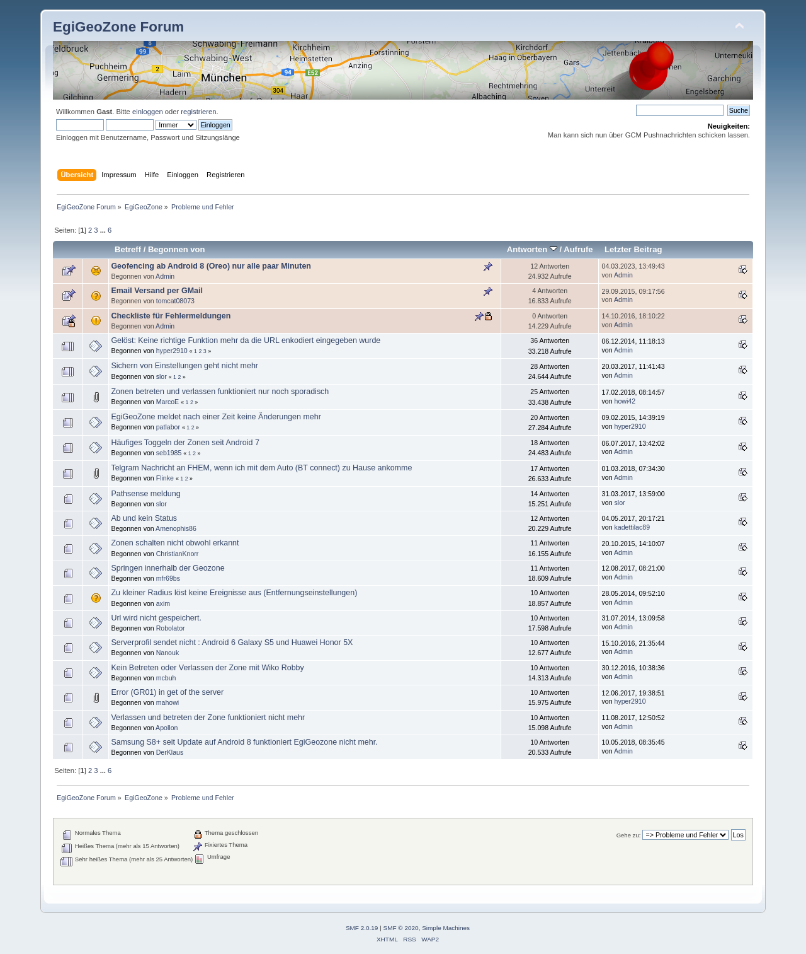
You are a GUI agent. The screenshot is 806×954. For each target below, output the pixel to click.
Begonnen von (176, 249)
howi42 (625, 401)
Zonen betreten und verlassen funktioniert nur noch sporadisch (220, 391)
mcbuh (166, 678)
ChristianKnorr (177, 553)
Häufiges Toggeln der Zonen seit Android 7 (185, 442)
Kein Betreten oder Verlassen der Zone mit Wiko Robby (207, 667)
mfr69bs (168, 578)
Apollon (167, 727)
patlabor (168, 427)
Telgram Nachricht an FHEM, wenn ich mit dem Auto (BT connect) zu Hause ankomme (261, 467)
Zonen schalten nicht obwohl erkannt (175, 542)
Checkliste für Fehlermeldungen (170, 315)
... (104, 230)
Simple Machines (446, 927)
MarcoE (167, 401)
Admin (165, 276)
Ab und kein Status (144, 518)
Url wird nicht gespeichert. (156, 618)
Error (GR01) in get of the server (167, 692)
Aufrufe (578, 249)
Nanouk (167, 652)
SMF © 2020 (401, 927)
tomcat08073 (175, 301)
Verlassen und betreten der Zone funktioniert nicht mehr (208, 717)
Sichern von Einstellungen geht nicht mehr (184, 365)
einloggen (147, 111)
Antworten (532, 249)
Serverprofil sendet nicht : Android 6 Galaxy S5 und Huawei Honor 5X (232, 642)
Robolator (170, 628)
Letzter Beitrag (633, 249)
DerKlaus (170, 752)
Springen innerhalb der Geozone (167, 568)
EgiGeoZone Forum (118, 27)
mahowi (167, 702)
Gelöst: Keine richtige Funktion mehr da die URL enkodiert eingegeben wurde (245, 340)
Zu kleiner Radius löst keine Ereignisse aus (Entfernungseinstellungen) (234, 592)
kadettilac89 (632, 527)
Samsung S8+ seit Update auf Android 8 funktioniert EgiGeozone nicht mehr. (244, 742)
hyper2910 (172, 350)
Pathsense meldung (145, 493)
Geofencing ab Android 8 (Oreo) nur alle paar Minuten (211, 266)
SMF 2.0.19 (362, 927)
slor (161, 376)
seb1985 (169, 453)
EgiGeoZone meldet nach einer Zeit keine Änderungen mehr (216, 416)
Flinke (165, 478)
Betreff (128, 249)
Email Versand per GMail (157, 290)
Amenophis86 (176, 528)
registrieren (198, 111)
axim (163, 603)
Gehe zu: (628, 835)
